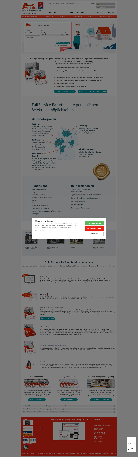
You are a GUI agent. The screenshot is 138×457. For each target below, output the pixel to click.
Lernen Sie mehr (40, 230)
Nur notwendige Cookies (93, 228)
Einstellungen (93, 233)
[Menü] (135, 438)
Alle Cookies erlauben (93, 223)
